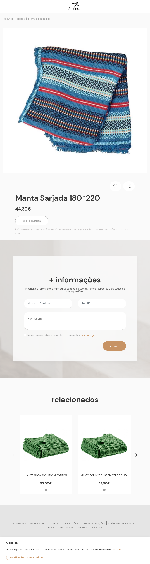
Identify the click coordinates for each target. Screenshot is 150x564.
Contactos (19, 523)
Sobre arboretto (39, 523)
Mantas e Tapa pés (39, 18)
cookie (117, 549)
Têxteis (21, 18)
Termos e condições (93, 523)
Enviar (114, 346)
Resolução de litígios (60, 527)
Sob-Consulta (32, 220)
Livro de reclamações (89, 527)
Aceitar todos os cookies (27, 557)
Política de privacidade (121, 523)
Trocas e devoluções (65, 523)
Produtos (8, 18)
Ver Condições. (90, 335)
